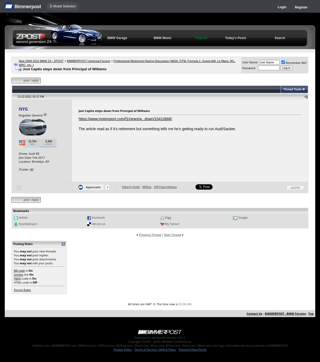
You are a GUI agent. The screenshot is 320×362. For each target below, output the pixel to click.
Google (243, 217)
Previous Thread (150, 235)
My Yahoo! (172, 224)
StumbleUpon (28, 224)
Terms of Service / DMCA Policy (155, 349)
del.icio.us (98, 224)
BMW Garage (117, 38)
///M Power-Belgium (165, 187)
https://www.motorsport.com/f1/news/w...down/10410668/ (125, 119)
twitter (23, 217)
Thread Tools (292, 89)
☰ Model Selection (62, 6)
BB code (19, 270)
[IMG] (17, 278)
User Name (250, 62)
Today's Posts (235, 38)
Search (280, 38)
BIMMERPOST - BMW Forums (285, 314)
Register (301, 7)
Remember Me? (294, 63)
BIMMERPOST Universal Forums (88, 61)
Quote (295, 187)
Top (311, 314)
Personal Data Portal (192, 349)
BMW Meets (162, 38)
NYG (23, 109)
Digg (168, 217)
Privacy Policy (123, 349)
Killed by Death (131, 187)
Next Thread (172, 235)
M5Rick (146, 187)
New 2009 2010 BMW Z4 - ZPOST (41, 61)
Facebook (98, 217)
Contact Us (254, 314)
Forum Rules (22, 290)
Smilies (18, 274)
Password (248, 68)
